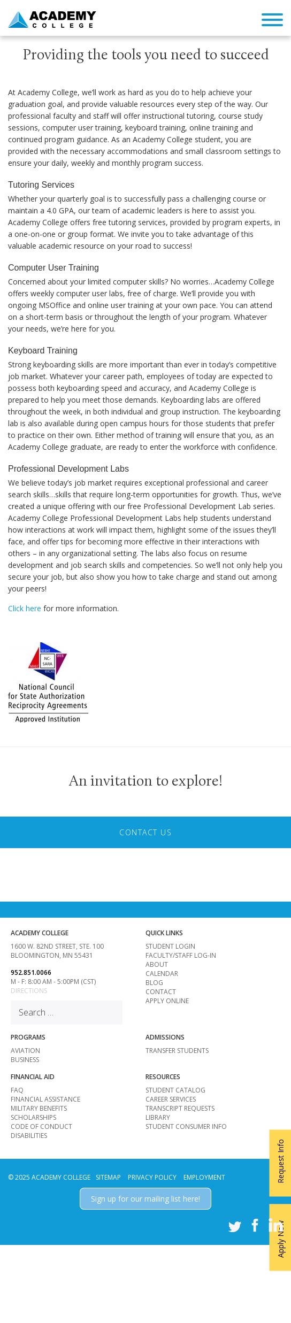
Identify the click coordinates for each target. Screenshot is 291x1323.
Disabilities (29, 1135)
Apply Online (167, 1000)
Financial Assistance (45, 1099)
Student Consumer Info (186, 1126)
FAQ (17, 1090)
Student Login (170, 946)
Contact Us (145, 832)
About (157, 964)
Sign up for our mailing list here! (145, 1199)
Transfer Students (177, 1050)
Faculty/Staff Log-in (181, 955)
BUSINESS (25, 1059)
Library (158, 1117)
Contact (161, 991)
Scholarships (33, 1117)
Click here (24, 608)
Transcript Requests (180, 1108)
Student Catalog (175, 1090)
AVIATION (25, 1050)
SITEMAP (108, 1177)
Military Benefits (39, 1108)
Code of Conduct (41, 1126)
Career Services (171, 1099)
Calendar (162, 973)
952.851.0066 (31, 972)
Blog (154, 982)
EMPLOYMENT (204, 1177)
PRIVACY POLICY (152, 1177)
